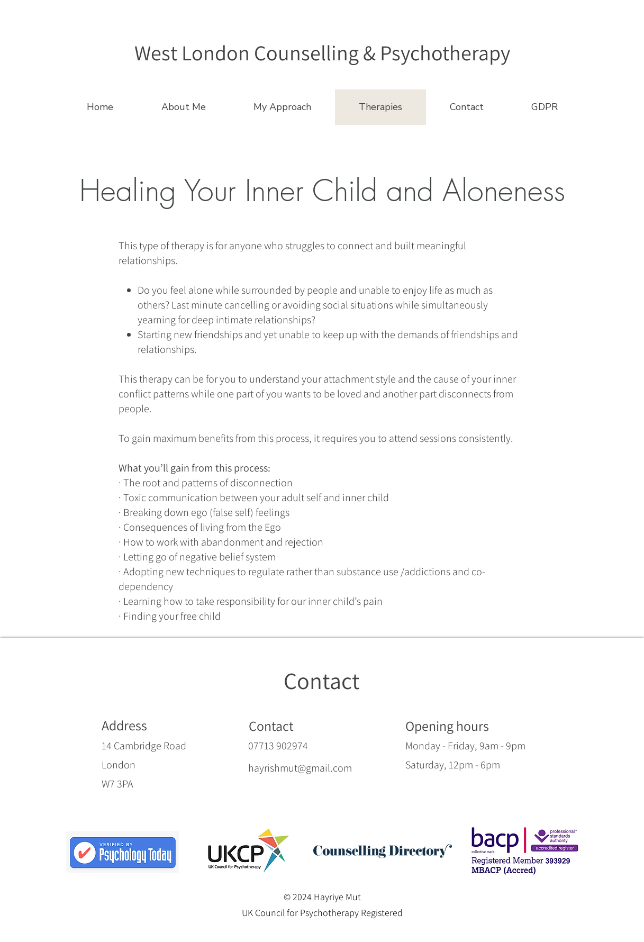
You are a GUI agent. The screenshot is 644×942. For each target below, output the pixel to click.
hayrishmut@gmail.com (300, 768)
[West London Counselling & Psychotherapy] (322, 52)
